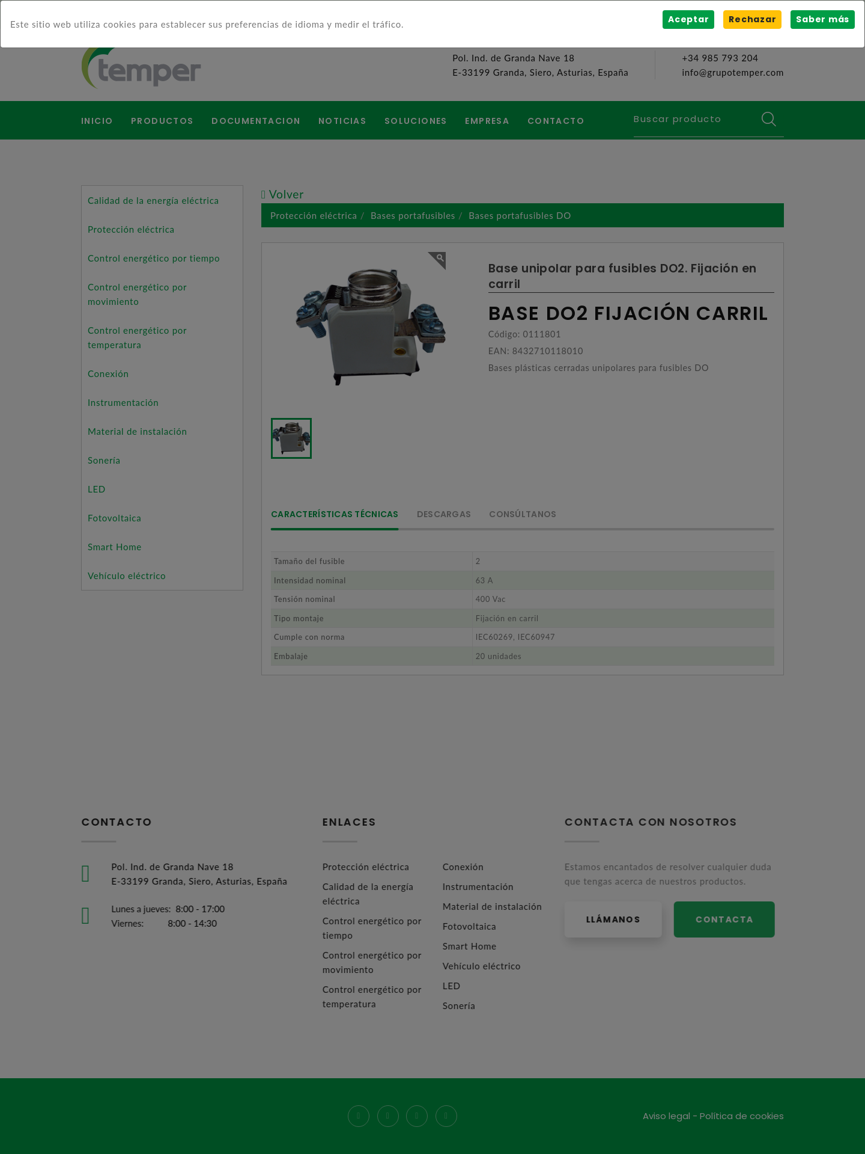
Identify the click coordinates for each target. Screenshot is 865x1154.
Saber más (822, 19)
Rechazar (752, 19)
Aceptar (688, 19)
